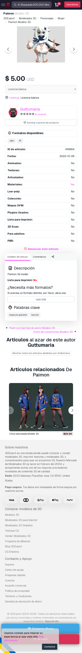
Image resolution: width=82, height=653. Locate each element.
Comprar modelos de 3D (23, 509)
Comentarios (39, 256)
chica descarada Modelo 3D (24, 433)
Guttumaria (30, 109)
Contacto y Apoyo (18, 559)
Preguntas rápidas (15, 575)
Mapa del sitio (52, 621)
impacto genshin (18, 314)
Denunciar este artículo (43, 249)
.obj (11, 140)
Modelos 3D (12, 514)
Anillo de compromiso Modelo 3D (53, 332)
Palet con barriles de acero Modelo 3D (32, 328)
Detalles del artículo (17, 256)
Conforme (49, 646)
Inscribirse (72, 4)
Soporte (9, 564)
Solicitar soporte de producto (41, 122)
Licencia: (14, 97)
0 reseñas (40, 114)
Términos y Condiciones (18, 596)
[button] (72, 410)
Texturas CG (12, 530)
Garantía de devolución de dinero (23, 601)
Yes (72, 184)
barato (35, 314)
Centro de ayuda (14, 570)
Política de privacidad (17, 591)
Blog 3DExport (13, 546)
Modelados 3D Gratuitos (19, 525)
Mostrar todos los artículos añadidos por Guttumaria (41, 353)
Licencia (9, 580)
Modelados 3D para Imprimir (21, 520)
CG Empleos (12, 551)
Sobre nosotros (16, 447)
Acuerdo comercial (15, 585)
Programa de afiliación (17, 541)
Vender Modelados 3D (18, 536)
